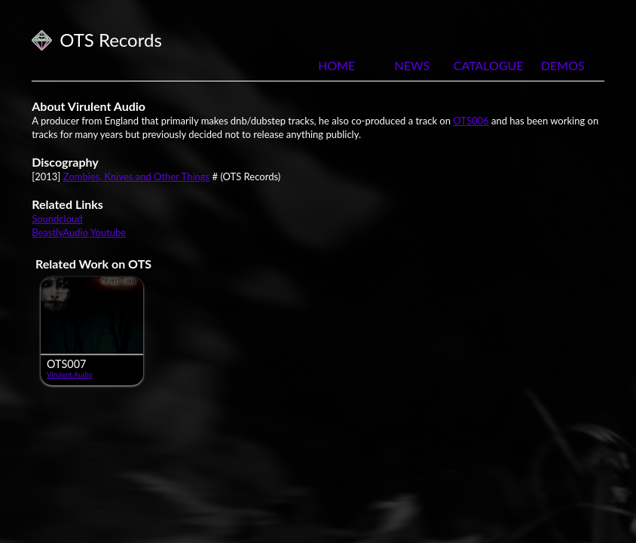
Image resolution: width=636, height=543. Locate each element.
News (412, 65)
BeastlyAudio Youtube (79, 232)
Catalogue (487, 65)
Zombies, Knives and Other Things (136, 176)
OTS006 (470, 121)
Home (336, 65)
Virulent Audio (70, 374)
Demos (563, 65)
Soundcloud (57, 219)
